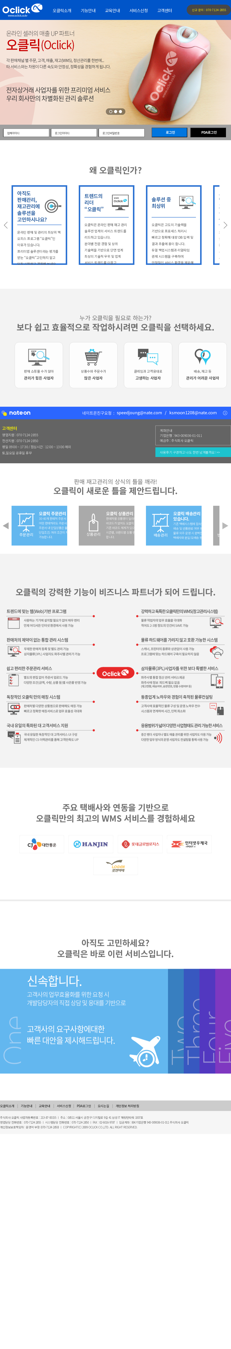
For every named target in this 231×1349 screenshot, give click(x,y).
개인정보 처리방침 (127, 1106)
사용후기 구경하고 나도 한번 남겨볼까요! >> (190, 452)
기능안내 (88, 10)
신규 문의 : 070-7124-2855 (209, 10)
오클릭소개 (62, 10)
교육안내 (112, 10)
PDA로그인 (209, 132)
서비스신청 (138, 10)
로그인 (170, 132)
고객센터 (164, 10)
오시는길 (103, 1106)
